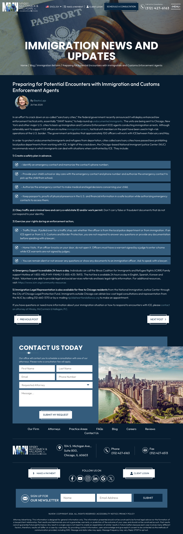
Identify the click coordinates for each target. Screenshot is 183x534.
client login (141, 473)
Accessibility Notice (107, 513)
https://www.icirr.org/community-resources (43, 282)
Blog (115, 428)
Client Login (96, 7)
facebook (72, 478)
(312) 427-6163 (157, 8)
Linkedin (95, 478)
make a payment (45, 473)
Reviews (151, 428)
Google (102, 478)
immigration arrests (89, 129)
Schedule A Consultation (121, 6)
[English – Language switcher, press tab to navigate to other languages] (53, 7)
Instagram (87, 478)
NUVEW (52, 513)
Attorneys (53, 428)
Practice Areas (78, 428)
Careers (132, 428)
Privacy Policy (127, 513)
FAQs (100, 428)
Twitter (110, 478)
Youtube (79, 478)
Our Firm (32, 428)
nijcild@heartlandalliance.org (84, 297)
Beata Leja (40, 100)
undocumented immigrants (108, 121)
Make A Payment (73, 6)
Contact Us (91, 432)
